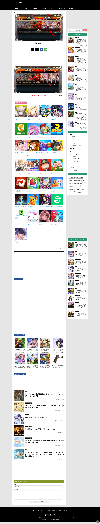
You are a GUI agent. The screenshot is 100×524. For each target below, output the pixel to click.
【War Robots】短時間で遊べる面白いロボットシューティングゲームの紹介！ (80, 107)
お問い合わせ (55, 512)
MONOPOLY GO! (42, 171)
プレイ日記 (76, 189)
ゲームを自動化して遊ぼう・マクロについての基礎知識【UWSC (57, 366)
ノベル (72, 165)
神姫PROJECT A (30, 171)
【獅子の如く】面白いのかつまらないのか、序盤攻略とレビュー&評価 (80, 314)
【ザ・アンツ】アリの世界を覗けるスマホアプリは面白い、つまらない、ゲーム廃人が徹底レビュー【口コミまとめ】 (80, 307)
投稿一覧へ (84, 128)
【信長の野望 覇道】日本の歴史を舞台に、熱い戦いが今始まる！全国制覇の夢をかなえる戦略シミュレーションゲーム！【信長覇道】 (80, 41)
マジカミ (26, 414)
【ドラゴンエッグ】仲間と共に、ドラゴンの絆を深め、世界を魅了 (45, 366)
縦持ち (79, 180)
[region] (39, 58)
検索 (85, 30)
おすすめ (72, 168)
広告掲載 (47, 512)
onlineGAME (76, 183)
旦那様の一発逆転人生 (19, 152)
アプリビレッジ (18, 2)
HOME (16, 8)
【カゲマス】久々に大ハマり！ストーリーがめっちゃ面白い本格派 (57, 351)
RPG (26, 8)
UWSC (70, 180)
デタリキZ (74, 138)
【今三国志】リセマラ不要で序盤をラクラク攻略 (40, 429)
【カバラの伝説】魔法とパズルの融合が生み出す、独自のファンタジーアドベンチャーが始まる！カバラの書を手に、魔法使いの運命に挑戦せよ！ (44, 454)
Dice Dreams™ (30, 206)
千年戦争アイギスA (43, 190)
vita (85, 192)
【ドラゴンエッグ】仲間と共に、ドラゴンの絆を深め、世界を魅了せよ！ (80, 291)
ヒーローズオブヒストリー (20, 206)
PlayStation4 (77, 186)
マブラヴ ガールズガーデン (32, 135)
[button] (32, 49)
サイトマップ (63, 512)
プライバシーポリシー (38, 512)
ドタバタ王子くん (42, 117)
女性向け (71, 189)
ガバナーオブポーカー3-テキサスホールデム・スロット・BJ (33, 154)
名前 (15, 484)
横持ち (70, 183)
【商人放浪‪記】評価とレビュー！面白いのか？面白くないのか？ (45, 351)
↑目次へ (61, 248)
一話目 (82, 189)
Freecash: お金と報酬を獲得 (57, 206)
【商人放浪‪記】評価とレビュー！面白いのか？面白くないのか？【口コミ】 (80, 262)
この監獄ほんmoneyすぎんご (45, 206)
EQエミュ (74, 143)
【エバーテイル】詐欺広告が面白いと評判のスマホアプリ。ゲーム (32, 351)
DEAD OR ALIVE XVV (77, 158)
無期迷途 (41, 222)
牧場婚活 (74, 156)
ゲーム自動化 (73, 171)
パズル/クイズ (62, 8)
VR (81, 183)
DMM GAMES (79, 177)
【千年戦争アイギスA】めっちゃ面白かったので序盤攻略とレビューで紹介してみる (81, 276)
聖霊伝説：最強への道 (19, 171)
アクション (43, 8)
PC (83, 183)
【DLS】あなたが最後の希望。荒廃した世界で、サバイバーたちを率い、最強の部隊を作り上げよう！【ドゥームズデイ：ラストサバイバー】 (80, 60)
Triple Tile (29, 190)
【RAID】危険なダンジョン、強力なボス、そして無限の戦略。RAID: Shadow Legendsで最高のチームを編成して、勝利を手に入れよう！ (81, 116)
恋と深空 (17, 240)
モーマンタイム (54, 152)
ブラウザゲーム (79, 192)
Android (75, 180)
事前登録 (71, 186)
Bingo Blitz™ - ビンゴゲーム (57, 135)
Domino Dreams (54, 190)
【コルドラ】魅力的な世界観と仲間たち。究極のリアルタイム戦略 (32, 366)
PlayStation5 (72, 192)
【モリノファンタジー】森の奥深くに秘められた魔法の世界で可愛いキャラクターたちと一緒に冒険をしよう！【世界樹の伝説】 (80, 88)
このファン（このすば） (77, 145)
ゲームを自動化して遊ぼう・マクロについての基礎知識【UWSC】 (80, 298)
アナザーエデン (75, 140)
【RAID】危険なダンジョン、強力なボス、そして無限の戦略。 (19, 351)
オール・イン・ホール (43, 152)
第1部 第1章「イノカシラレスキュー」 (36, 417)
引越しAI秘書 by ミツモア (20, 135)
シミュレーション (52, 8)
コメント (16, 489)
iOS (83, 180)
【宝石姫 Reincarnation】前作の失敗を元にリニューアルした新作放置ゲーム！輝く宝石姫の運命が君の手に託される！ (81, 98)
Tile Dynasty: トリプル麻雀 (20, 190)
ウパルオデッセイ (42, 135)
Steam (82, 186)
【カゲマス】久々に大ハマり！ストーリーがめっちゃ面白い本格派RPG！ (80, 125)
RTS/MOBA (34, 8)
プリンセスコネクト (76, 142)
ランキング (70, 8)
